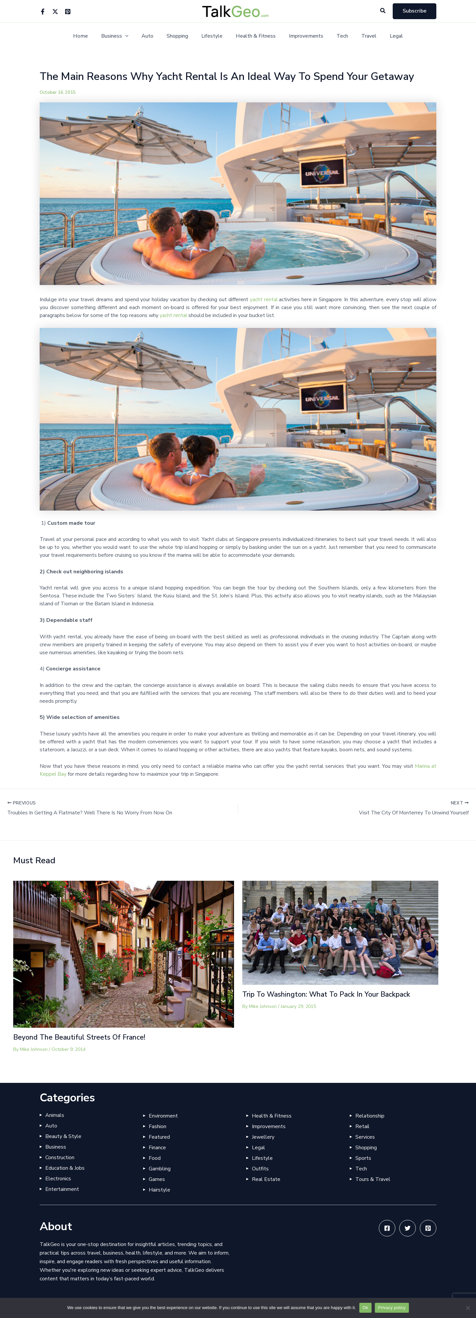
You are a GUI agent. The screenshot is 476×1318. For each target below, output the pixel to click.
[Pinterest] (68, 12)
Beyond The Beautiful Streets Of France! (82, 1038)
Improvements (302, 36)
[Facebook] (43, 12)
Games (157, 1179)
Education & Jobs (65, 1168)
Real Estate (266, 1179)
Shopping (181, 36)
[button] (383, 11)
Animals (54, 1115)
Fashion (157, 1126)
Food (155, 1158)
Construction (59, 1157)
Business (124, 36)
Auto (154, 36)
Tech (335, 36)
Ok (365, 1307)
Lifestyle (213, 36)
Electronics (58, 1178)
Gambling (160, 1168)
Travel (359, 36)
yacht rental (264, 299)
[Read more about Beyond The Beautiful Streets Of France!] (123, 954)
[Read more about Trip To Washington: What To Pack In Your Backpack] (340, 932)
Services (365, 1137)
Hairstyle (159, 1189)
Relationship (369, 1116)
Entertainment (62, 1189)
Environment (163, 1116)
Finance (157, 1147)
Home (92, 36)
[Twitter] (55, 12)
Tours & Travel (372, 1179)
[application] (134, 36)
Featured (159, 1137)
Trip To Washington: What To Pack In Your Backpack (331, 995)
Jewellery (263, 1137)
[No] (467, 1307)
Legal (384, 36)
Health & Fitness (254, 36)
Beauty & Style (63, 1136)
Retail (362, 1126)
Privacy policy (392, 1307)
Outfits (260, 1168)
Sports (363, 1158)
